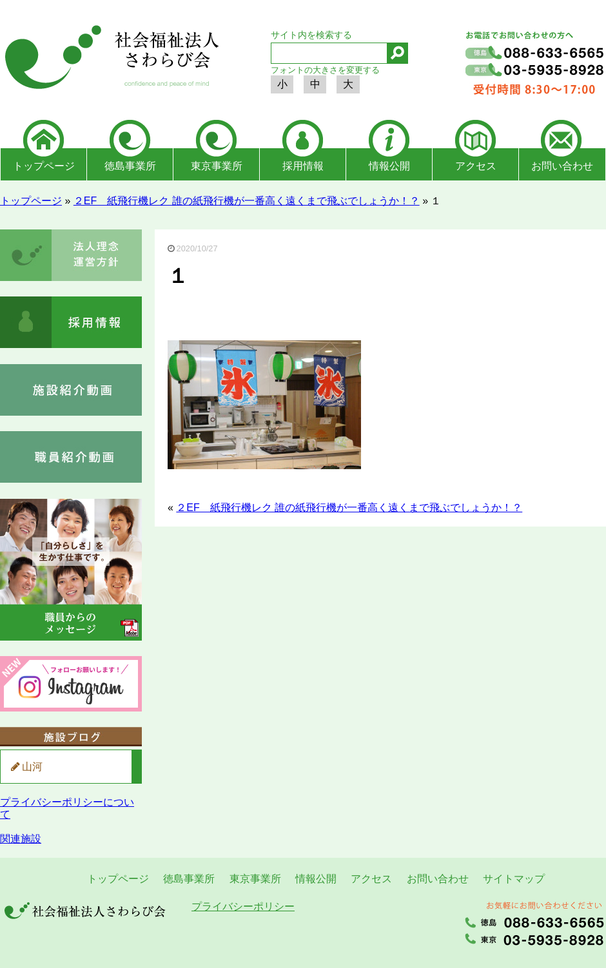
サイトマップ (514, 878)
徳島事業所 (130, 165)
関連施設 (20, 838)
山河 (32, 766)
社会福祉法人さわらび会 (109, 59)
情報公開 (389, 165)
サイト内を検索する (311, 35)
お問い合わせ (562, 165)
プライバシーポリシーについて (67, 808)
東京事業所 (216, 165)
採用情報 (303, 165)
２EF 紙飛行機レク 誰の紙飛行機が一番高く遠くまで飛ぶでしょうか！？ (246, 200)
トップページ (44, 165)
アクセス (475, 165)
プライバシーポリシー (243, 906)
